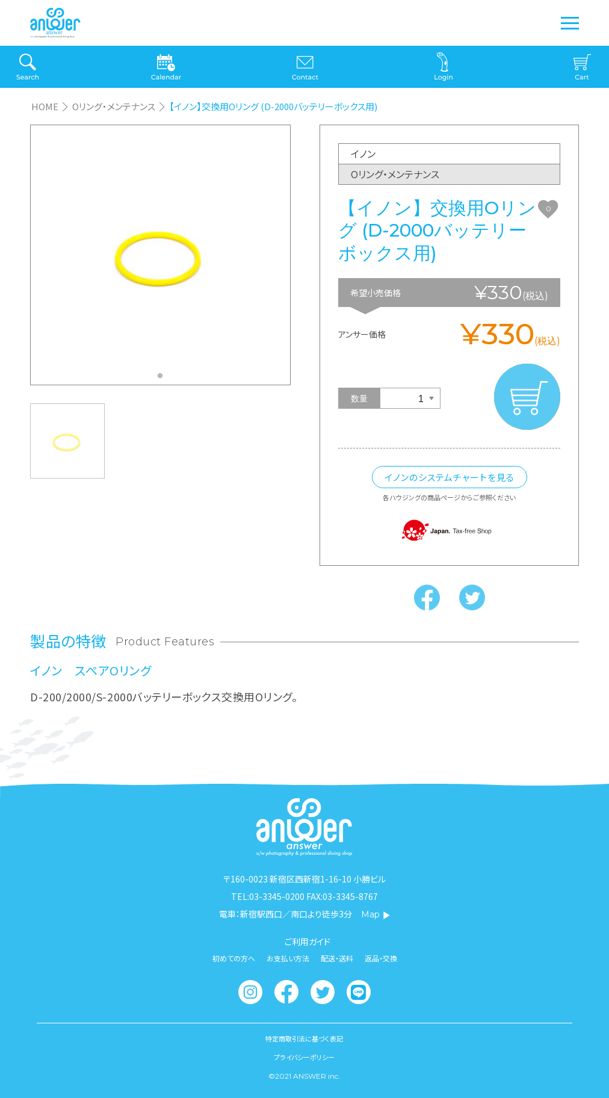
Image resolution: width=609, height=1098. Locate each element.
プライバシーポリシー (304, 1057)
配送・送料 (337, 958)
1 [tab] (163, 379)
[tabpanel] (160, 255)
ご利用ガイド (307, 941)
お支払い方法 (288, 958)
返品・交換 (381, 958)
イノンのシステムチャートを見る (450, 477)
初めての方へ (233, 958)
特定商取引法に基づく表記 (304, 1038)
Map (376, 914)
